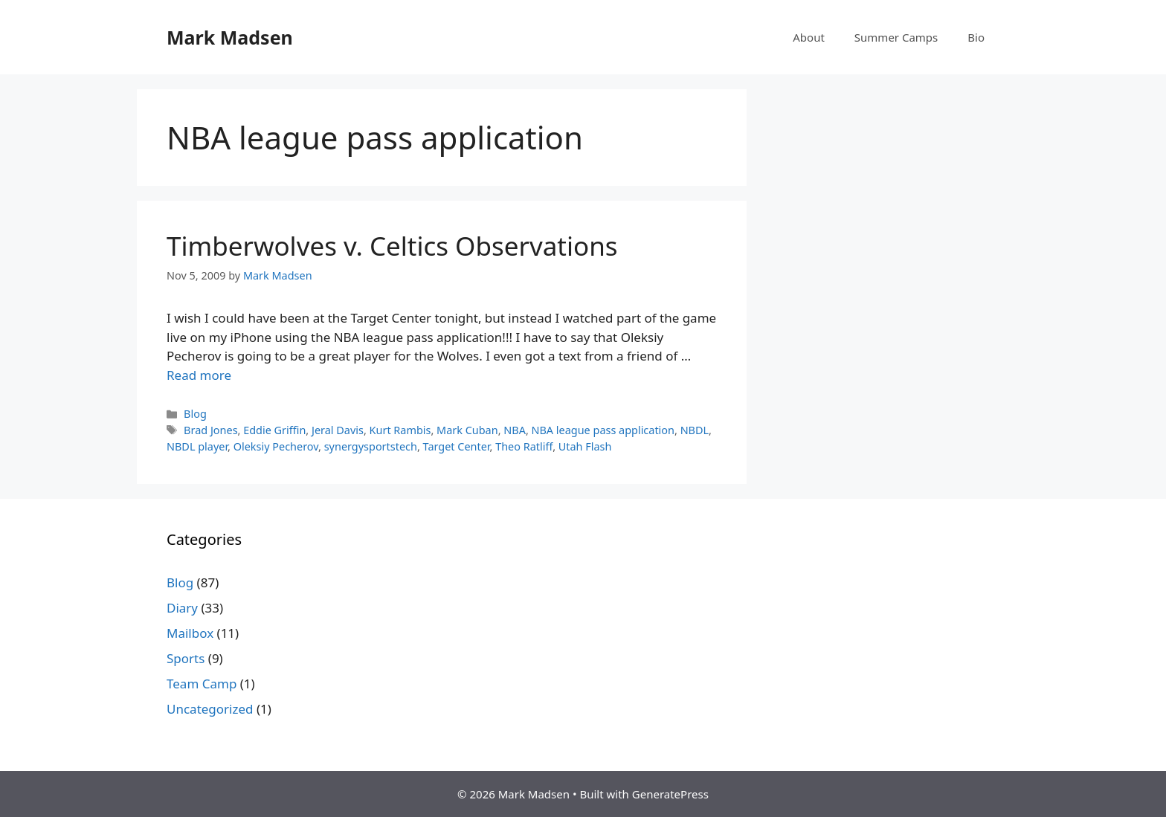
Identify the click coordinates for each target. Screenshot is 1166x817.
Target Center (456, 446)
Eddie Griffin (274, 430)
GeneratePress (670, 794)
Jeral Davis (338, 430)
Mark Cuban (467, 430)
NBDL (694, 430)
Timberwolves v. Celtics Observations (392, 245)
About (809, 37)
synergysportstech (370, 446)
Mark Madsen (230, 37)
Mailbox (190, 633)
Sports (185, 658)
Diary (182, 607)
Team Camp (201, 683)
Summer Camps (896, 37)
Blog (195, 414)
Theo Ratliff (524, 446)
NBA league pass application (603, 430)
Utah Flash (585, 446)
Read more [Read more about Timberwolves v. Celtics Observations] (199, 375)
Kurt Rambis (400, 430)
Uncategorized (210, 708)
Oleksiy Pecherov (275, 446)
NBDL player (197, 446)
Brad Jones (210, 430)
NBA (514, 430)
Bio (976, 37)
